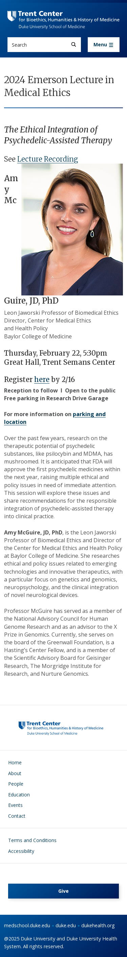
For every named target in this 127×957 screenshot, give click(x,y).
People (15, 784)
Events (15, 805)
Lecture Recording (47, 159)
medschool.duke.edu (27, 925)
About (14, 773)
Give (63, 891)
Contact (16, 816)
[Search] (73, 44)
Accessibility (21, 851)
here (41, 379)
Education (19, 794)
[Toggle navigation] (104, 44)
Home (15, 762)
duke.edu (66, 925)
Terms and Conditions (32, 840)
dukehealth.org (98, 925)
